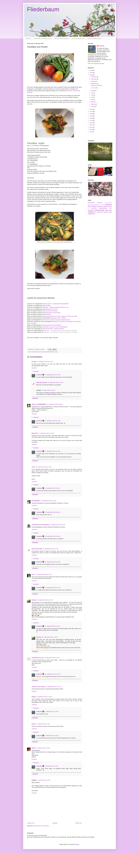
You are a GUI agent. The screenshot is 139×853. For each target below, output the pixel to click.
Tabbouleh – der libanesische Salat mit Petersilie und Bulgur (60, 332)
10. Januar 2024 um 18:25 (48, 390)
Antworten (34, 368)
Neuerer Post (31, 823)
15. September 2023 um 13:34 (52, 374)
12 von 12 (102, 205)
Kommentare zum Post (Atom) (41, 826)
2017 (91, 120)
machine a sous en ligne (38, 686)
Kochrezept (41, 351)
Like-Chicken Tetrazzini (51, 311)
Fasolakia (47, 305)
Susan (33, 467)
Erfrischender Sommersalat (52, 312)
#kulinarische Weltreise (95, 202)
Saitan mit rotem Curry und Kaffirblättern (56, 327)
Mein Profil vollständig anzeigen (96, 63)
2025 (91, 70)
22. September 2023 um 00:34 (51, 657)
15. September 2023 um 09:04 (54, 404)
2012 (91, 131)
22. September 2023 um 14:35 (52, 674)
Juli (92, 93)
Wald (106, 210)
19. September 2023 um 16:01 (52, 562)
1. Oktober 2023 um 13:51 (43, 724)
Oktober (93, 81)
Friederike (39, 374)
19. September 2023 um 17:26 (44, 574)
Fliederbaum (43, 9)
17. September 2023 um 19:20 (48, 500)
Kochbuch (91, 210)
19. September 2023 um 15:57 (50, 548)
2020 (91, 113)
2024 (91, 72)
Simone (34, 724)
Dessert (94, 206)
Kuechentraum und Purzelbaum (40, 524)
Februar (93, 104)
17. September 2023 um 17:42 (43, 467)
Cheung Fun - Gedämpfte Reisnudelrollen (57, 303)
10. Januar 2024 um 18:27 (43, 780)
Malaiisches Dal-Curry (51, 309)
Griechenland (34, 351)
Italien (64, 97)
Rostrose (34, 600)
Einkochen (100, 206)
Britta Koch (35, 433)
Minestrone (48, 314)
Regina (34, 696)
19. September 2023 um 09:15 (52, 536)
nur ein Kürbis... (95, 88)
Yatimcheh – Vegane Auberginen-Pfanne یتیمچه (55, 307)
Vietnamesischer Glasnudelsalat (52, 325)
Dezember (94, 77)
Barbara (34, 748)
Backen (109, 205)
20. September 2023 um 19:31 (45, 600)
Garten (105, 206)
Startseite (28, 38)
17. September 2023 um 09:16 (46, 433)
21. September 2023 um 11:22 (52, 626)
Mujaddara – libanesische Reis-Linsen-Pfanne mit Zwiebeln (60, 330)
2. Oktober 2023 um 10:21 (43, 748)
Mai (92, 97)
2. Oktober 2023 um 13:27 (51, 766)
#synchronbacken (108, 202)
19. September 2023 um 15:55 (55, 382)
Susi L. (33, 574)
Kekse (110, 208)
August (93, 90)
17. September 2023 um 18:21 (52, 488)
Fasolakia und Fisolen (96, 85)
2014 (91, 127)
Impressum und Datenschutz (42, 38)
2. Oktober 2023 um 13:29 (51, 711)
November (94, 79)
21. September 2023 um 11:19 (52, 587)
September (94, 83)
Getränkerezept (103, 208)
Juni (92, 95)
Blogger (77, 844)
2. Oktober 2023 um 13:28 (51, 735)
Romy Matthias (36, 500)
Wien (110, 210)
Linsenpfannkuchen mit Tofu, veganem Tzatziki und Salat (61, 316)
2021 (91, 111)
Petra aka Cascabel (41, 382)
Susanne (34, 361)
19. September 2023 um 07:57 (57, 524)
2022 (91, 109)
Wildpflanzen (92, 212)
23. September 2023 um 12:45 (44, 696)
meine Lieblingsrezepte (94, 38)
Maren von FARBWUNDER (39, 404)
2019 (91, 116)
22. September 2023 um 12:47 (53, 686)
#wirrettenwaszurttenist (93, 204)
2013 (91, 129)
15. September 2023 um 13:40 (52, 420)
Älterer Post (78, 823)
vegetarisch (91, 213)
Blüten (89, 206)
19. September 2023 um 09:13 (52, 512)
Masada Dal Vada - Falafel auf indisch (53, 328)
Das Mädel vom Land (37, 657)
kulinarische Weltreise (49, 351)
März (92, 102)
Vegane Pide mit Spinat (59, 318)
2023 (91, 75)
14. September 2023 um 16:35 (45, 361)
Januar (93, 106)
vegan (56, 351)
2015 (91, 125)
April (92, 99)
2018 (91, 118)
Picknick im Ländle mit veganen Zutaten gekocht (56, 320)
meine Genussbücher (78, 38)
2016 (91, 122)
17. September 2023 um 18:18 (52, 451)
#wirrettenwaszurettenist (61, 38)
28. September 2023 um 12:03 (50, 637)
